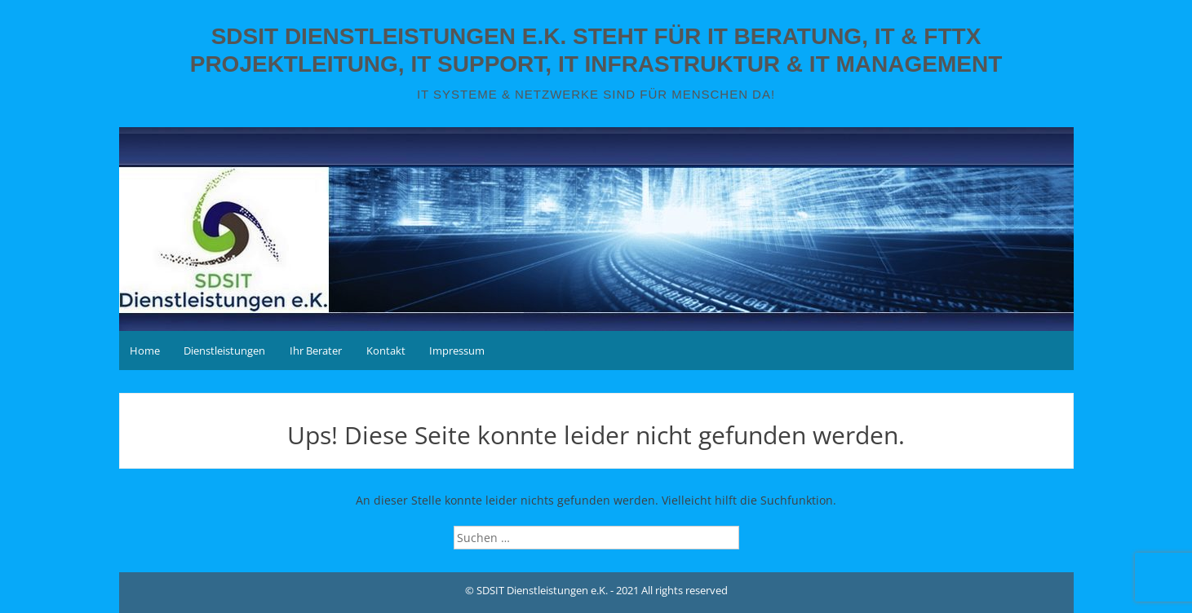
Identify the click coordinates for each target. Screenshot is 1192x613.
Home (145, 350)
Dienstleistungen (224, 350)
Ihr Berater (316, 350)
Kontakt (385, 350)
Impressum (457, 350)
